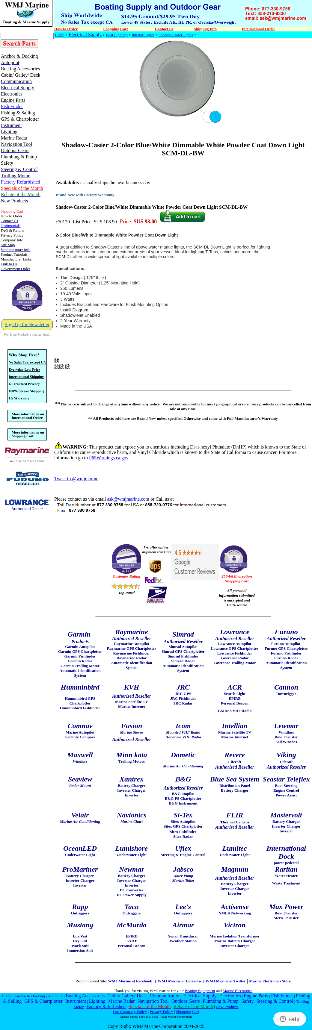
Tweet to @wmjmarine (76, 478)
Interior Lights (143, 35)
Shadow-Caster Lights (176, 35)
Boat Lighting (117, 35)
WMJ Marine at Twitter (226, 981)
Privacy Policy (161, 1011)
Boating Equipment (200, 990)
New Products (227, 1007)
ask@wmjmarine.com (128, 499)
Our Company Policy (130, 1011)
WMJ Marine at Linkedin (179, 981)
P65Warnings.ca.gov (108, 457)
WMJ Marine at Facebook (130, 981)
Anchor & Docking (29, 996)
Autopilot (55, 996)
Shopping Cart (187, 1011)
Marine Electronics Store (270, 981)
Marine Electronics (237, 990)
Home (59, 35)
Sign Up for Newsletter (27, 324)
